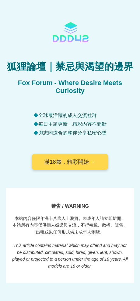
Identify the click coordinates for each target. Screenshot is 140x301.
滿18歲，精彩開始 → (70, 162)
